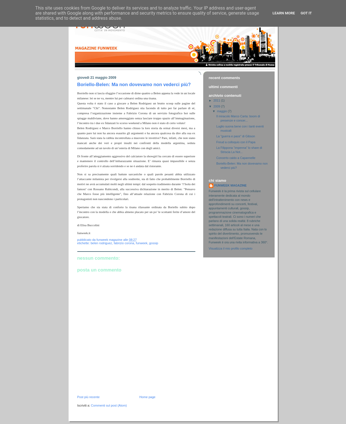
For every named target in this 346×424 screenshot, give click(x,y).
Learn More (284, 13)
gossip (153, 243)
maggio (222, 111)
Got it (306, 13)
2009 (217, 106)
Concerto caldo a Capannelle (235, 158)
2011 (217, 100)
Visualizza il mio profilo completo (231, 248)
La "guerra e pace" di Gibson (235, 136)
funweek (141, 243)
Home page (147, 397)
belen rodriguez (101, 243)
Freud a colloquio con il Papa (235, 142)
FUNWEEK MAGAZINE (230, 185)
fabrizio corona (124, 243)
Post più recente (88, 397)
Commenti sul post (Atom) (109, 405)
